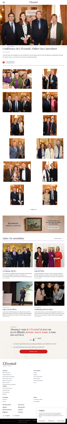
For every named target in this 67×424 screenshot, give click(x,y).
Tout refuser (42, 420)
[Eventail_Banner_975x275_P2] (33, 224)
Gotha (4, 46)
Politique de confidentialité (24, 420)
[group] (18, 261)
